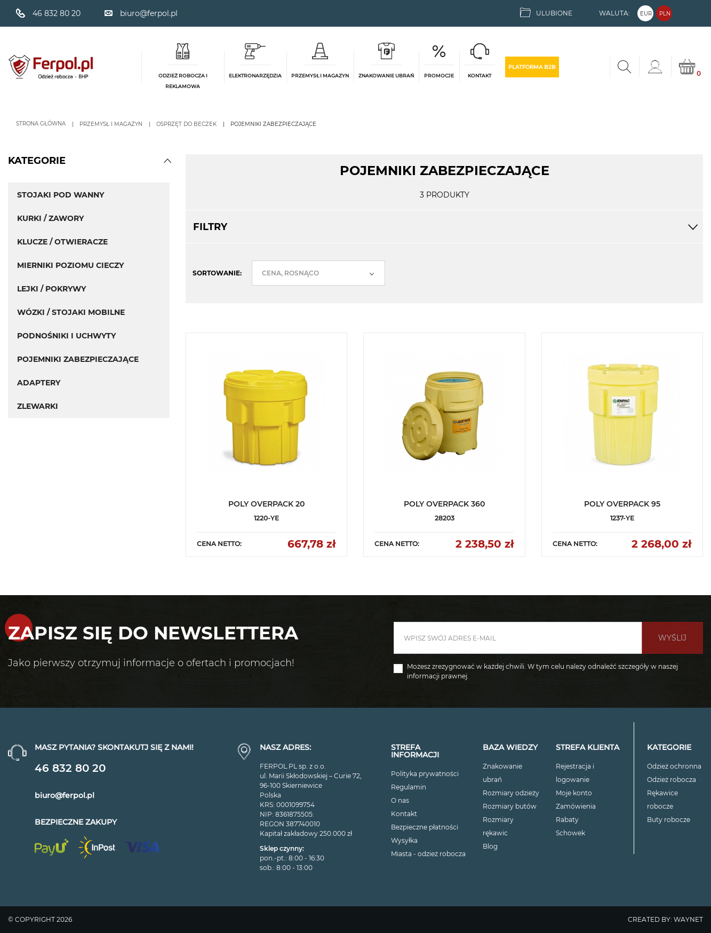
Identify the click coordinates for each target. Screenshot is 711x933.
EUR (646, 13)
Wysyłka (404, 840)
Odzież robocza (671, 780)
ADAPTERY (38, 383)
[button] (167, 160)
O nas (400, 800)
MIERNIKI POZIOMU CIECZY (70, 265)
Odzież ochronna (674, 766)
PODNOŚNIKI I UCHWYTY (66, 336)
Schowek (570, 833)
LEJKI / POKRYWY (51, 289)
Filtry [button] (444, 227)
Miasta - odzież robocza (428, 854)
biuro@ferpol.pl (64, 795)
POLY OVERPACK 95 (622, 504)
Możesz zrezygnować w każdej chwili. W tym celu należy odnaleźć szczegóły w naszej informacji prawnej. (542, 671)
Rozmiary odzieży (511, 793)
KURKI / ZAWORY (50, 218)
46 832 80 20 (70, 768)
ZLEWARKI (37, 406)
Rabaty (567, 820)
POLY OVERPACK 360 (444, 504)
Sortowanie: (217, 273)
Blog (490, 846)
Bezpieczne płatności (424, 827)
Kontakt (404, 814)
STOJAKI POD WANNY (60, 195)
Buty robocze (668, 820)
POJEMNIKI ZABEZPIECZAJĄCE (78, 359)
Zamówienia (576, 806)
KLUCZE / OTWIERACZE (62, 242)
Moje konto (574, 793)
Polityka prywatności (425, 774)
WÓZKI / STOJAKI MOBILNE (71, 312)
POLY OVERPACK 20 (266, 504)
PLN (664, 13)
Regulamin (408, 787)
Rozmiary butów (510, 806)
